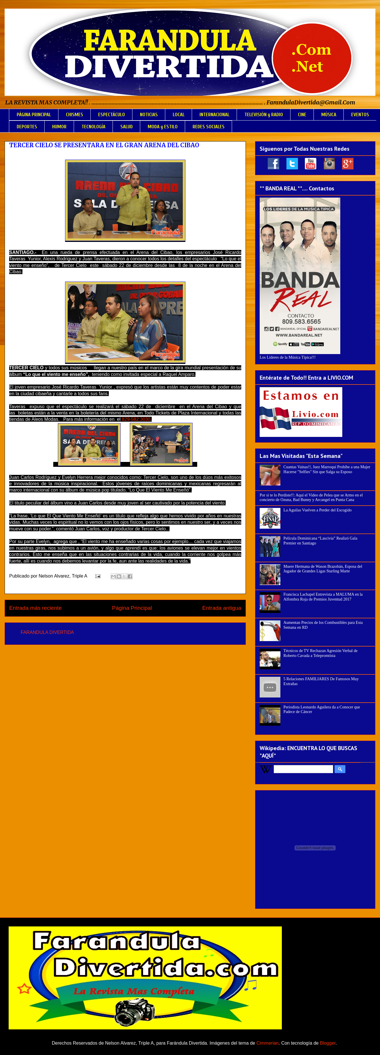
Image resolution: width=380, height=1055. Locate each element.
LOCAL (179, 114)
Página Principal (132, 608)
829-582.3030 (136, 419)
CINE (302, 114)
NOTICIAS (149, 114)
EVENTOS (360, 114)
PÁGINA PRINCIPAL (34, 114)
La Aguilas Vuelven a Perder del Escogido (318, 510)
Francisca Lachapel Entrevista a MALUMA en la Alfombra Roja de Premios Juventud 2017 (323, 596)
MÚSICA (328, 114)
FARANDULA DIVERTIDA (47, 632)
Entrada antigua (221, 608)
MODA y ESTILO (163, 126)
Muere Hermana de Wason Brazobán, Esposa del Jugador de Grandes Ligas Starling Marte (323, 569)
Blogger (327, 1043)
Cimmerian (267, 1043)
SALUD (126, 126)
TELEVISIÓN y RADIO (263, 114)
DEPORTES (27, 126)
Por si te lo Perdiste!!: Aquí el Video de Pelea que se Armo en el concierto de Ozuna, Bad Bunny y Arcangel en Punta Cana (311, 497)
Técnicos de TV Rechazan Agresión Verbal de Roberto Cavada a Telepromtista (321, 653)
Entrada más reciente (35, 608)
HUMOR (59, 126)
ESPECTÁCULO (111, 114)
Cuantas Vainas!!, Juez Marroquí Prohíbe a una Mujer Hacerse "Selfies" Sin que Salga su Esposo (327, 469)
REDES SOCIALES (209, 126)
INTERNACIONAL (214, 114)
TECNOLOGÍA (93, 126)
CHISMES (74, 114)
